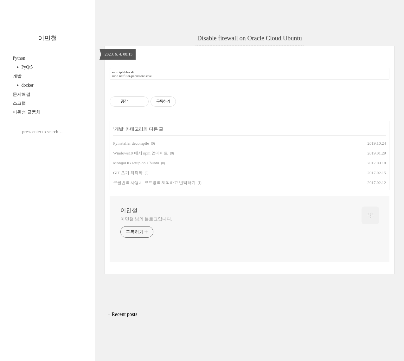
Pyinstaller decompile (131, 143)
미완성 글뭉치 (27, 112)
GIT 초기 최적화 (128, 172)
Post (59, 151)
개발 (17, 76)
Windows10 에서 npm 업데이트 (140, 153)
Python (19, 58)
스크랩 (19, 103)
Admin (39, 151)
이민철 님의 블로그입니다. (146, 219)
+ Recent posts (122, 314)
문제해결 (21, 94)
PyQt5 (26, 67)
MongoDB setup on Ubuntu (136, 163)
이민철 (47, 38)
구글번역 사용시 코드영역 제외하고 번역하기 (154, 182)
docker (27, 85)
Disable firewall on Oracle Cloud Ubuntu (249, 38)
